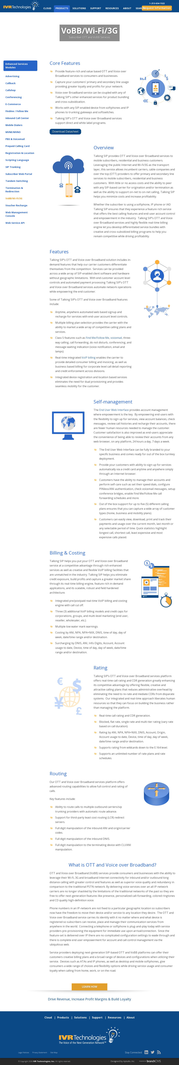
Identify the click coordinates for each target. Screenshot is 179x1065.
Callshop (10, 90)
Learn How (89, 987)
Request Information (157, 8)
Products (62, 8)
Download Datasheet (65, 131)
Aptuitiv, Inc (129, 1061)
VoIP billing (88, 357)
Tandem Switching (16, 181)
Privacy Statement (39, 1052)
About (127, 8)
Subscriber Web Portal (18, 174)
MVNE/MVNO (13, 132)
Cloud (47, 8)
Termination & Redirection (14, 189)
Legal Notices (23, 1052)
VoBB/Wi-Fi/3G (13, 198)
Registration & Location (19, 153)
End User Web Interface (114, 410)
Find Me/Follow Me (97, 338)
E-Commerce (13, 104)
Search (140, 8)
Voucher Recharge (16, 205)
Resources (112, 8)
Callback (10, 83)
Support (95, 8)
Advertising (12, 76)
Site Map (53, 1052)
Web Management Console (16, 214)
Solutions (79, 8)
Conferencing (13, 97)
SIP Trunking (13, 167)
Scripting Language (17, 160)
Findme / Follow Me (16, 111)
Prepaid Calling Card (17, 146)
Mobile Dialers (13, 125)
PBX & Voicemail (15, 139)
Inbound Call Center (17, 118)
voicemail (116, 338)
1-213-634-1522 (157, 3)
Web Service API (15, 222)
